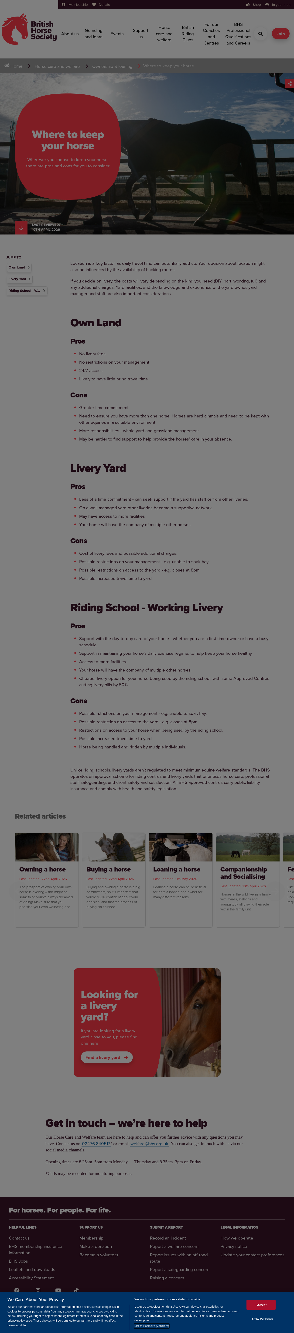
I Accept (261, 1305)
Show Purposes (262, 1318)
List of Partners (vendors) (151, 1326)
